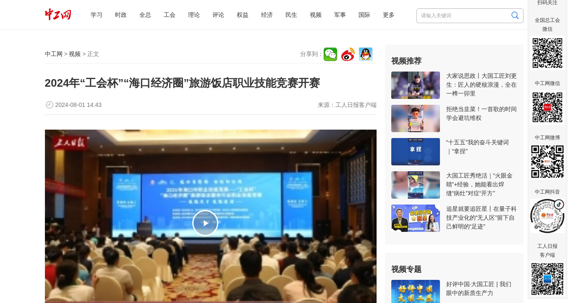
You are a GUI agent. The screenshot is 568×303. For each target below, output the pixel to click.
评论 (218, 14)
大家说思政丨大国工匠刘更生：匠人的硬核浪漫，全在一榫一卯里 (481, 84)
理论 (194, 14)
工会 (169, 14)
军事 (340, 14)
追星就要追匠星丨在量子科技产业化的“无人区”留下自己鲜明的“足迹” (481, 217)
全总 (145, 14)
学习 (96, 14)
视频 (316, 14)
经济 (267, 14)
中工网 (54, 53)
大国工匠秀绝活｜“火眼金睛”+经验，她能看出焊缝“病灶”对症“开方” (479, 184)
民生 (291, 14)
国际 (364, 14)
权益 (243, 14)
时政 (121, 14)
